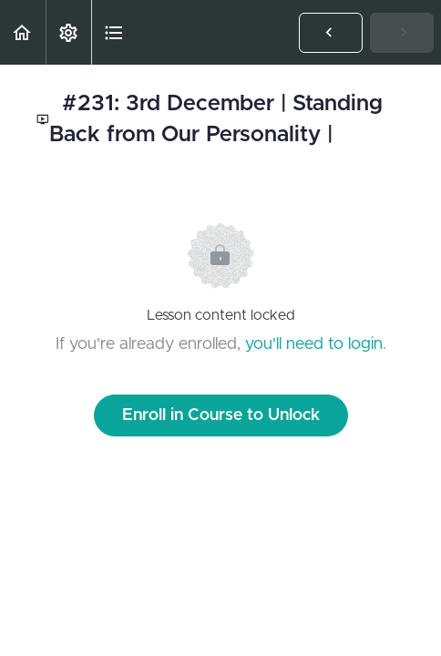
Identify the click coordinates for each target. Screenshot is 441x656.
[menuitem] (68, 32)
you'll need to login (314, 344)
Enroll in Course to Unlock (221, 415)
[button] (23, 32)
